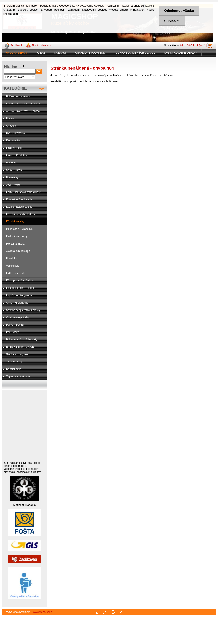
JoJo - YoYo (13, 184)
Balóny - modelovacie (18, 96)
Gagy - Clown (14, 169)
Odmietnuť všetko (179, 11)
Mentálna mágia (15, 243)
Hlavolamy (12, 177)
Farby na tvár (13, 140)
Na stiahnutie (13, 369)
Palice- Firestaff (15, 324)
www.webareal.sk (43, 612)
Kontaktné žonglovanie (19, 199)
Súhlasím (172, 21)
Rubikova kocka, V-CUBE (21, 346)
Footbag (11, 162)
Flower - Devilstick (16, 155)
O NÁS (41, 52)
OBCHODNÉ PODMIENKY (91, 52)
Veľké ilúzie (12, 265)
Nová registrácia (41, 45)
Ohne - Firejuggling (17, 302)
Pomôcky (11, 258)
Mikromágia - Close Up (19, 228)
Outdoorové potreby (17, 317)
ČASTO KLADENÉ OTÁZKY (180, 52)
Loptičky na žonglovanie (20, 295)
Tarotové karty (14, 361)
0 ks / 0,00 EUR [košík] (193, 45)
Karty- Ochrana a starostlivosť (23, 192)
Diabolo (10, 118)
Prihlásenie (16, 45)
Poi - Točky (12, 332)
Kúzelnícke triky (15, 221)
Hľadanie (12, 67)
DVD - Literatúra (15, 133)
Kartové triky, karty (16, 236)
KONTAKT (60, 52)
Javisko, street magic (18, 251)
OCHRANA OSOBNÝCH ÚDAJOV (135, 52)
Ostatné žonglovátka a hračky (23, 310)
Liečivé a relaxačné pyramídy (23, 103)
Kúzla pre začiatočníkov (20, 280)
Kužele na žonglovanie (19, 206)
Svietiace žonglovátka (18, 354)
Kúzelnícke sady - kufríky (20, 214)
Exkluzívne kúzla (15, 273)
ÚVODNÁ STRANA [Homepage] (17, 52)
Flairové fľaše (14, 147)
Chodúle (11, 125)
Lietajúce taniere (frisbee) (20, 287)
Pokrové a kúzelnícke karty (21, 339)
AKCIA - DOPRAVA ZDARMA (23, 111)
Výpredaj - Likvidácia (18, 376)
